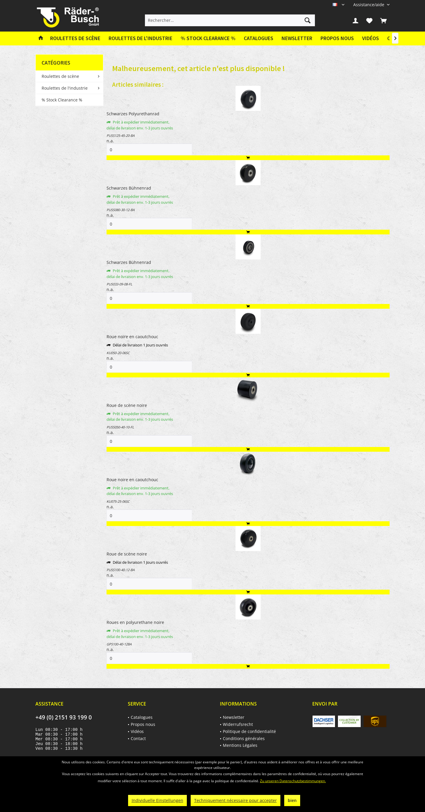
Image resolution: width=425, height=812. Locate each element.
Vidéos (370, 38)
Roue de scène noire (127, 405)
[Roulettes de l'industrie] (140, 38)
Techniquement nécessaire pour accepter (235, 800)
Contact (138, 738)
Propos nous (337, 38)
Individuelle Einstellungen (157, 800)
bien (292, 800)
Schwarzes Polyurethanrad (133, 113)
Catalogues (258, 38)
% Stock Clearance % (62, 100)
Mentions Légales (240, 745)
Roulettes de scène (60, 76)
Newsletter (297, 38)
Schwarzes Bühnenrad (129, 188)
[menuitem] (369, 4)
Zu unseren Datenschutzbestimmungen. (293, 780)
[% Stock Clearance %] (208, 38)
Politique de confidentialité (249, 731)
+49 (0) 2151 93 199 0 (63, 717)
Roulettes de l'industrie (65, 88)
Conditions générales (244, 738)
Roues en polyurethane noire (135, 622)
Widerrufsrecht (238, 724)
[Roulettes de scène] (75, 38)
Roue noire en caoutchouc (132, 336)
